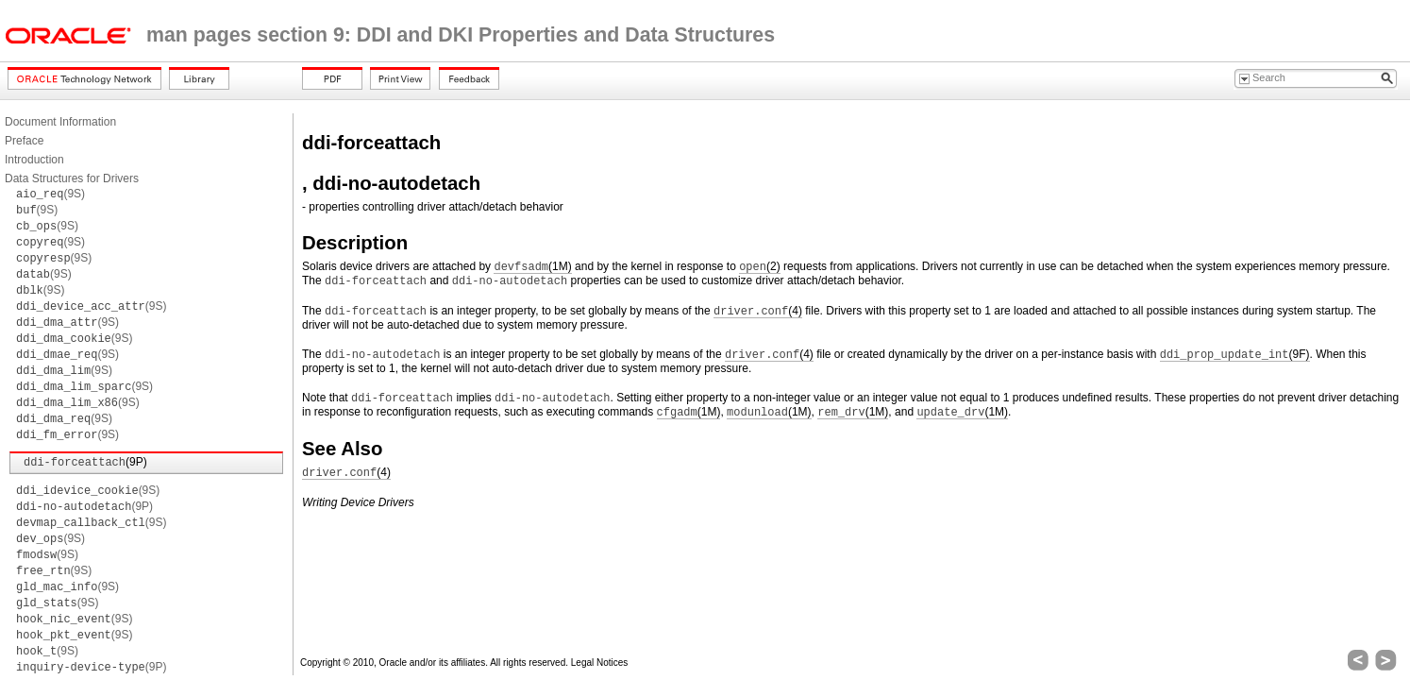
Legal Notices (600, 662)
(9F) (1235, 355)
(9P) (85, 461)
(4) (757, 311)
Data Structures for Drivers (72, 178)
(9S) (50, 193)
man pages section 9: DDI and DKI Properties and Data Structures (460, 35)
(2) (759, 267)
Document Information (60, 121)
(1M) (532, 267)
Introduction (34, 159)
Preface (24, 140)
